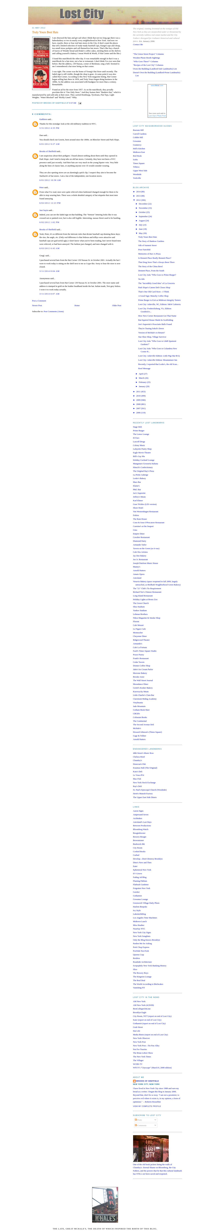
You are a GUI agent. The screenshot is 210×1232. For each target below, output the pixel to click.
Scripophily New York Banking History (149, 965)
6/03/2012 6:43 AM (50, 248)
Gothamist (137, 895)
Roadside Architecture (142, 962)
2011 (138, 391)
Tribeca (136, 167)
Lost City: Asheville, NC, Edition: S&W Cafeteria (159, 304)
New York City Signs (142, 932)
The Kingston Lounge (142, 976)
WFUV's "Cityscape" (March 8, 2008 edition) (152, 1067)
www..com (157, 85)
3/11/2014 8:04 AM (50, 271)
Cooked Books (139, 851)
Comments (141, 1125)
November (143, 208)
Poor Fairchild (144, 249)
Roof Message (144, 368)
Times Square (139, 163)
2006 (138, 412)
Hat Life (136, 1031)
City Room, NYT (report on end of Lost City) (152, 1016)
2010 (138, 396)
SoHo (135, 159)
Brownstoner (138, 840)
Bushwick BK (139, 844)
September (143, 216)
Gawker (136, 892)
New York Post (139, 1042)
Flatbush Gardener (141, 884)
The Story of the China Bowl (150, 266)
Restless (136, 958)
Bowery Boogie (139, 837)
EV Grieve (137, 873)
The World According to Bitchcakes (148, 984)
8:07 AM (72, 103)
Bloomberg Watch (140, 829)
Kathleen (43, 119)
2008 (138, 404)
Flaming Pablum (140, 881)
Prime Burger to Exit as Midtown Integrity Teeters (159, 300)
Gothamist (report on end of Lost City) (149, 1023)
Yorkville (137, 178)
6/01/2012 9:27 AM (50, 144)
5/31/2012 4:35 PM (49, 128)
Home (77, 305)
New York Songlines (141, 936)
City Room (137, 848)
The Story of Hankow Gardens (151, 241)
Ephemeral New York (142, 870)
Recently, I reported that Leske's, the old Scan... (158, 364)
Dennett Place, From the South (151, 270)
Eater (135, 866)
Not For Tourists (140, 1049)
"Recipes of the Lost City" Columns (148, 65)
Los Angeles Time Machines (145, 917)
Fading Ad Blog (140, 877)
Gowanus (137, 141)
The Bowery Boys (140, 973)
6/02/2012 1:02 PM (49, 222)
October (142, 212)
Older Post (116, 305)
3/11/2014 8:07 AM (50, 294)
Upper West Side (140, 170)
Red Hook (137, 156)
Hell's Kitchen (139, 148)
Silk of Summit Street (147, 245)
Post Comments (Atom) (54, 311)
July (141, 225)
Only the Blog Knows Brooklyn (146, 940)
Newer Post (37, 305)
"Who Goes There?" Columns (145, 61)
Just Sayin (44, 210)
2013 (138, 196)
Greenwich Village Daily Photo (146, 903)
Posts (138, 1120)
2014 (138, 191)
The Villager (138, 1060)
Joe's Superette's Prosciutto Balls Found (155, 324)
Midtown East (139, 152)
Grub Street (138, 1027)
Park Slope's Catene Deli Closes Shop (154, 287)
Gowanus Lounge (140, 899)
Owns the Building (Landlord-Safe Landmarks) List (155, 69)
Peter (42, 187)
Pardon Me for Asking (142, 943)
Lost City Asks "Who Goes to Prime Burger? (157, 275)
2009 (138, 400)
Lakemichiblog (139, 914)
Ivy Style (137, 910)
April (141, 374)
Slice (135, 969)
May (141, 233)
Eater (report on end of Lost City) (147, 1020)
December (143, 204)
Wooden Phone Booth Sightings (146, 58)
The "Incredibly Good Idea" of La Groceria (156, 283)
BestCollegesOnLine (142, 1008)
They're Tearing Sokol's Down (151, 328)
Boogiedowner (139, 833)
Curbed (136, 855)
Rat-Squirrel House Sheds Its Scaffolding (155, 320)
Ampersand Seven (140, 814)
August (142, 220)
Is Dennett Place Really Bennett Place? (154, 258)
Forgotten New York (141, 888)
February (143, 382)
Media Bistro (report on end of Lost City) (150, 1034)
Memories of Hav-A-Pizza (149, 254)
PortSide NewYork (141, 951)
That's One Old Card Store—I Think (153, 291)
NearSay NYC (139, 928)
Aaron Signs (138, 811)
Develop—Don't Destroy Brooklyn (148, 859)
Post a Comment (39, 301)
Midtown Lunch (140, 921)
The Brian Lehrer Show (143, 1053)
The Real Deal (139, 980)
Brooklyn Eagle (139, 1012)
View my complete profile (147, 1106)
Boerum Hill (138, 130)
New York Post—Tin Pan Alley (146, 1045)
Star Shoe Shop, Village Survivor (152, 337)
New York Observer (141, 1038)
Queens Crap (138, 954)
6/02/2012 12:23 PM (50, 203)
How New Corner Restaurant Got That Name (157, 316)
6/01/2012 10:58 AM (50, 180)
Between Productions (142, 825)
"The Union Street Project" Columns (148, 54)
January (142, 386)
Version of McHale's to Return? (151, 332)
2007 (138, 408)
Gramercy (137, 145)
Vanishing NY (139, 987)
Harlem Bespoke (140, 906)
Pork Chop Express (141, 947)
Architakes (137, 818)
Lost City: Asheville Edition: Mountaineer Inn (157, 360)
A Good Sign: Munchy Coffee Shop (153, 296)
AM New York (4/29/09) (143, 1005)
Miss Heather (138, 925)
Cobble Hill (138, 137)
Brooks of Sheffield (48, 151)
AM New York (139, 1001)
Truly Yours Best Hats (45, 32)
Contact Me (138, 44)
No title (141, 279)
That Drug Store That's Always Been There (156, 262)
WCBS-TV (138, 1064)
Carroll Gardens (140, 134)
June (141, 229)
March (142, 378)
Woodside (137, 174)
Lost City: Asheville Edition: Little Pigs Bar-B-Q (159, 356)
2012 (138, 200)
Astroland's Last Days (142, 822)
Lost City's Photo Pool (157, 116)
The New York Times (142, 1056)
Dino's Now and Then (142, 862)
